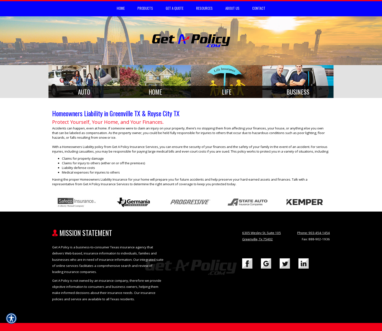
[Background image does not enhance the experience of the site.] (84, 81)
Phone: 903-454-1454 (313, 233)
